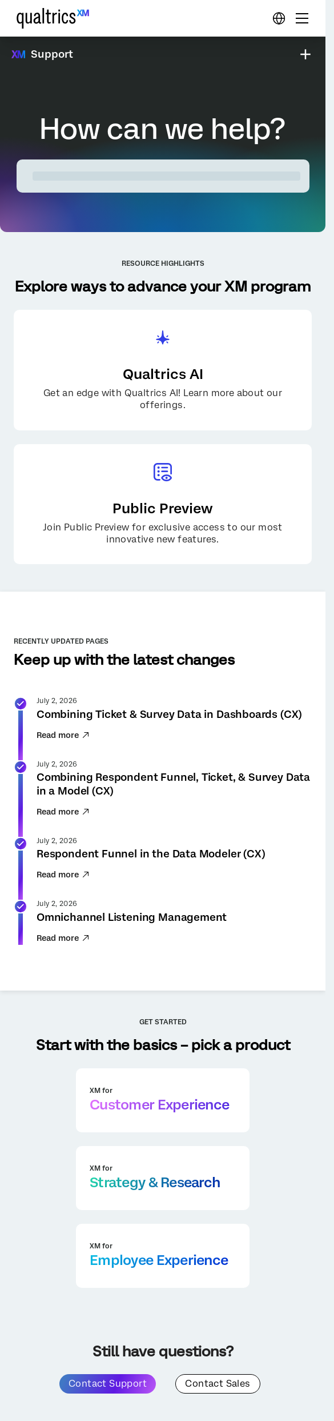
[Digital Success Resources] (278, 18)
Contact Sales (217, 1383)
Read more (63, 735)
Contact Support (108, 1383)
